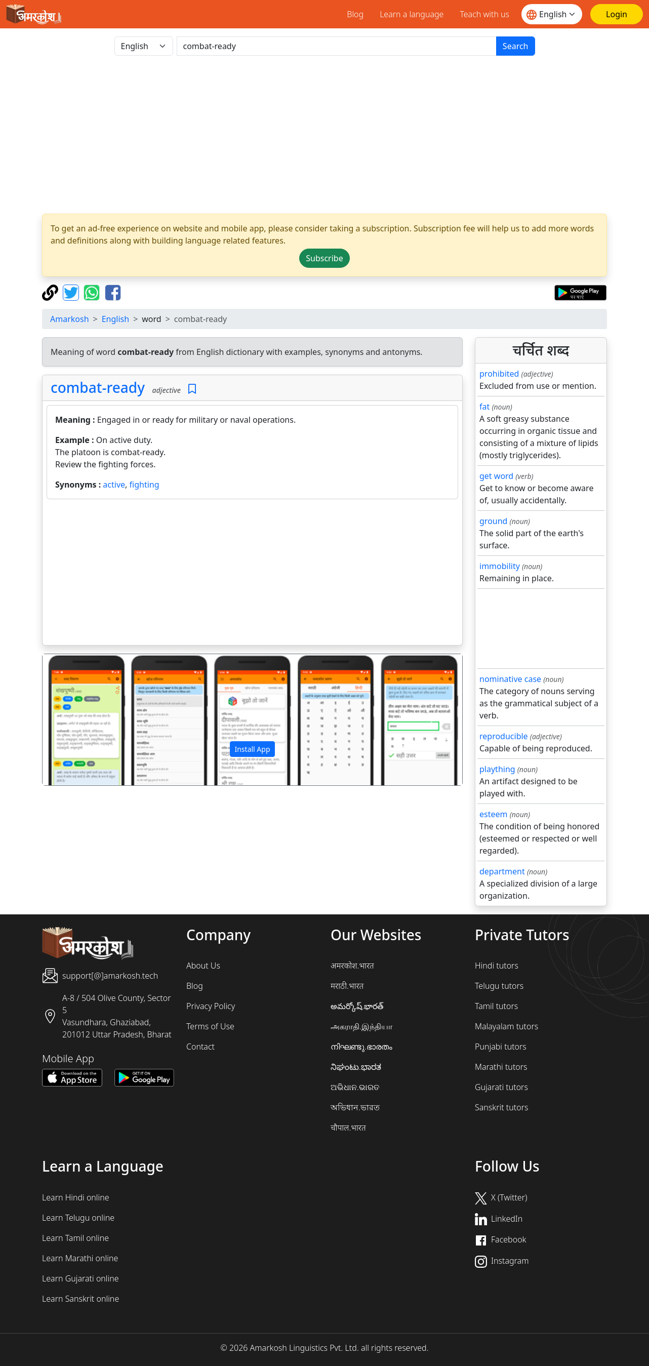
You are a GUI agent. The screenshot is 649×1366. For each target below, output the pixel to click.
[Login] (616, 14)
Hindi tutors (496, 965)
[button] (74, 720)
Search (516, 46)
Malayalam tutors (506, 1026)
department (502, 871)
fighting (144, 484)
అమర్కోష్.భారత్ (357, 1006)
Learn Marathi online (80, 1258)
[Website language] (551, 14)
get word (496, 475)
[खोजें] (337, 46)
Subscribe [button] (324, 258)
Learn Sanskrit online (80, 1298)
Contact (200, 1046)
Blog (355, 14)
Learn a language (411, 14)
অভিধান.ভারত (355, 1107)
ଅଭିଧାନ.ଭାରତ (355, 1087)
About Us (203, 965)
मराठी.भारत (347, 985)
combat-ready (98, 387)
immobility (499, 566)
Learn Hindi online (75, 1197)
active (114, 484)
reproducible (503, 736)
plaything (497, 769)
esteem (493, 814)
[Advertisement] (252, 574)
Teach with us (484, 14)
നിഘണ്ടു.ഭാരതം (361, 1046)
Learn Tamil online (75, 1237)
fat (484, 406)
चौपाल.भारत (348, 1127)
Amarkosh (69, 319)
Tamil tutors (496, 1006)
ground (493, 521)
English (115, 319)
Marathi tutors (501, 1066)
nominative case (510, 679)
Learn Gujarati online (80, 1278)
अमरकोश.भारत (352, 965)
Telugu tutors (499, 985)
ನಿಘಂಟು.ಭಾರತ (356, 1066)
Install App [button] (252, 749)
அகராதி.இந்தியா (361, 1026)
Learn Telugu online (78, 1217)
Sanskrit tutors (501, 1107)
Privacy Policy (210, 1006)
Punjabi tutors (500, 1046)
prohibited (499, 373)
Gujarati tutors (501, 1087)
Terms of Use (210, 1026)
